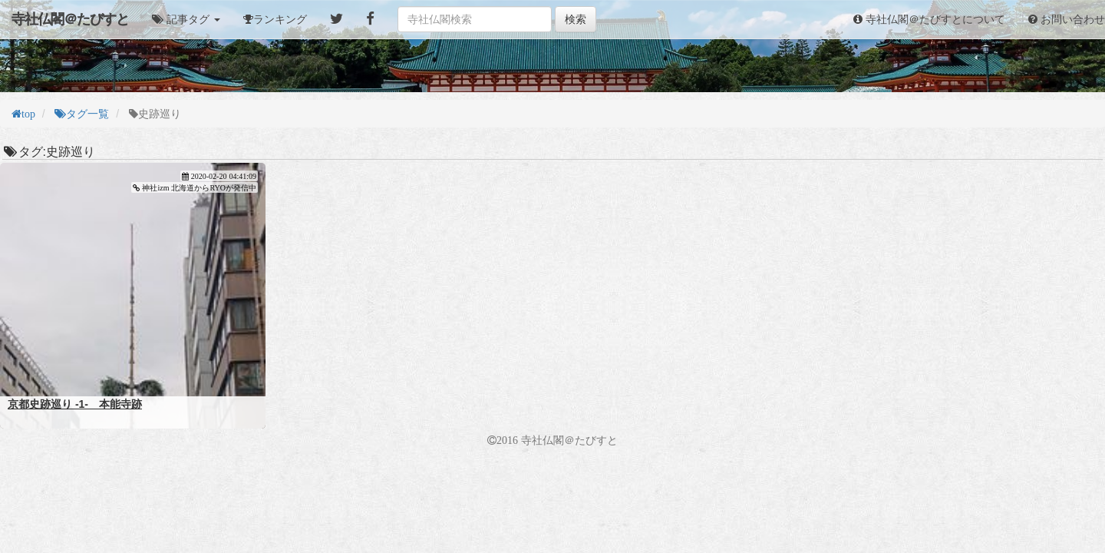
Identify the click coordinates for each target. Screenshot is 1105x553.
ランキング (280, 19)
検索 (575, 19)
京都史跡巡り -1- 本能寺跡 (75, 404)
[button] (186, 19)
